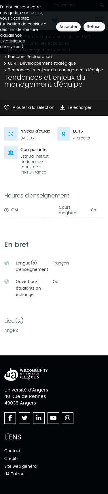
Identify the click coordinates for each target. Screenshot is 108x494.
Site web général (20, 466)
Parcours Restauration (30, 57)
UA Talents (14, 474)
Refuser (94, 27)
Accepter (68, 27)
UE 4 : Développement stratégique (42, 63)
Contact (12, 451)
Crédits (11, 459)
